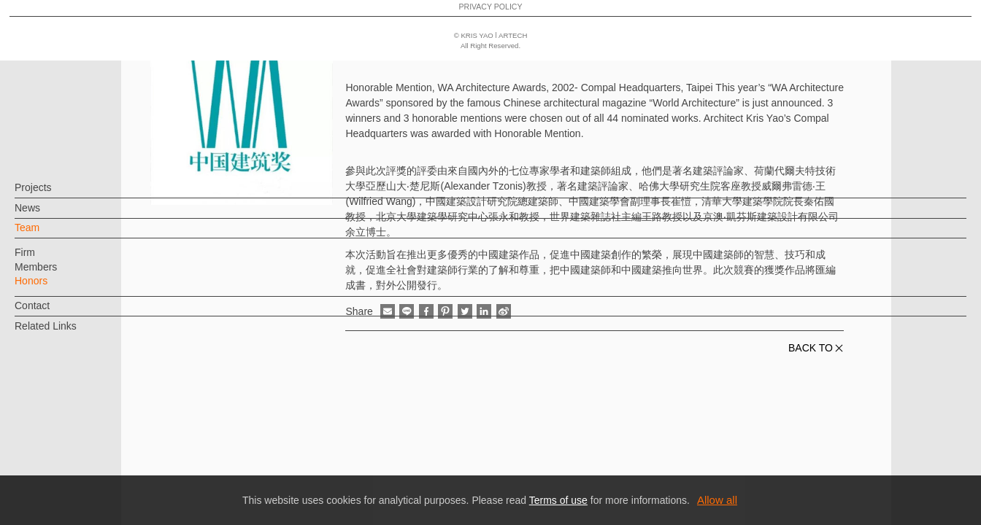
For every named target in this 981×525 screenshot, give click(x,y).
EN (99, 429)
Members (60, 274)
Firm (49, 259)
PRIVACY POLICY (75, 471)
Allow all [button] (717, 500)
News (51, 215)
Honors (55, 288)
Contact (56, 313)
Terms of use (558, 500)
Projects (57, 195)
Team (51, 235)
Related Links (70, 333)
